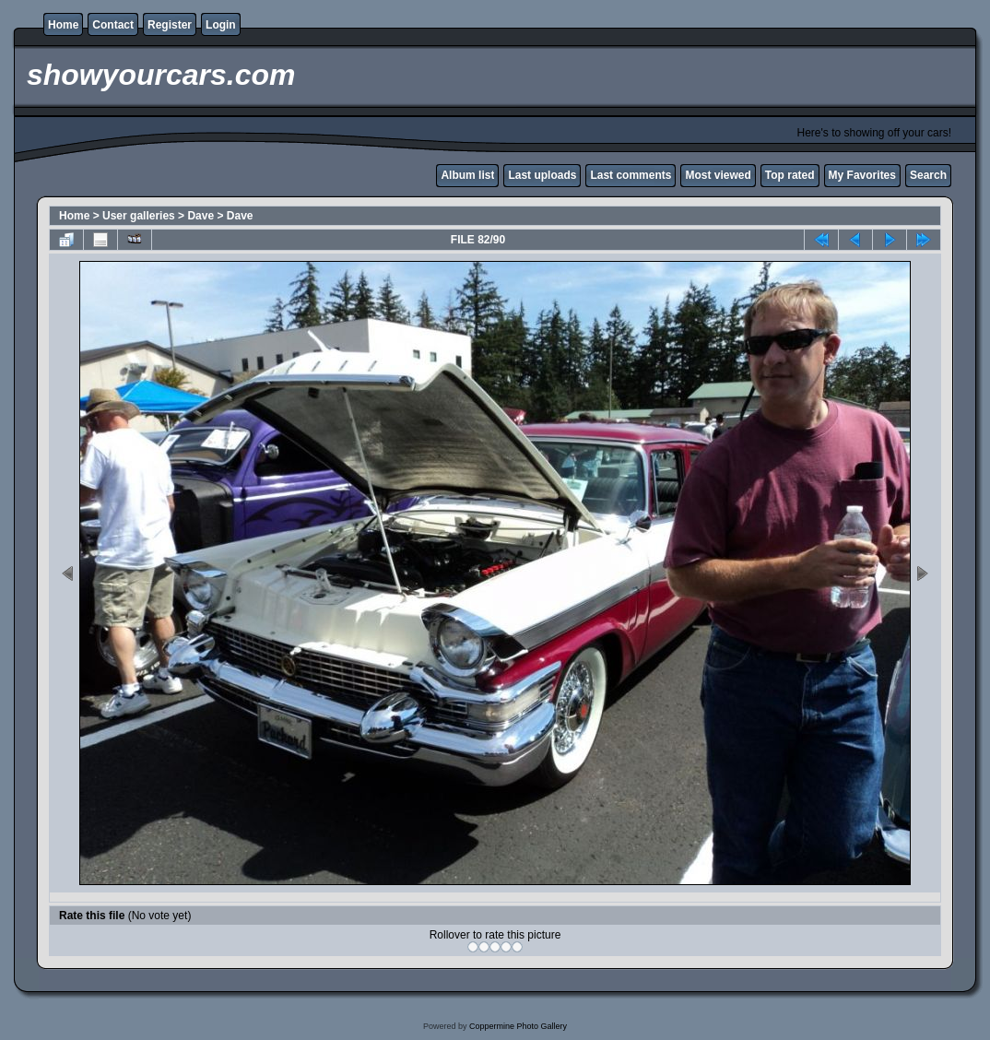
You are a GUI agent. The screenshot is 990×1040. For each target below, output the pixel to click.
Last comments (630, 175)
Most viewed (717, 175)
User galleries (138, 215)
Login (221, 24)
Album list (467, 175)
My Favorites (862, 175)
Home (63, 24)
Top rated (790, 175)
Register (169, 24)
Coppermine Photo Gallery (518, 1026)
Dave (200, 215)
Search (928, 175)
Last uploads (542, 175)
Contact (113, 24)
